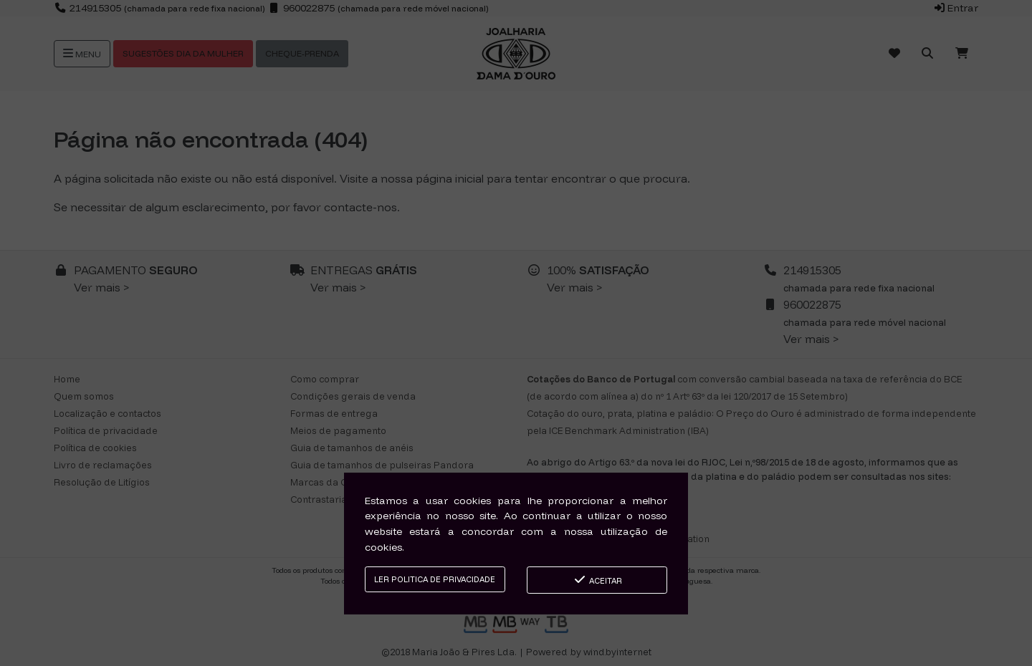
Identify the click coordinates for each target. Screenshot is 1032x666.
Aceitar (597, 580)
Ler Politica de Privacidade (434, 579)
